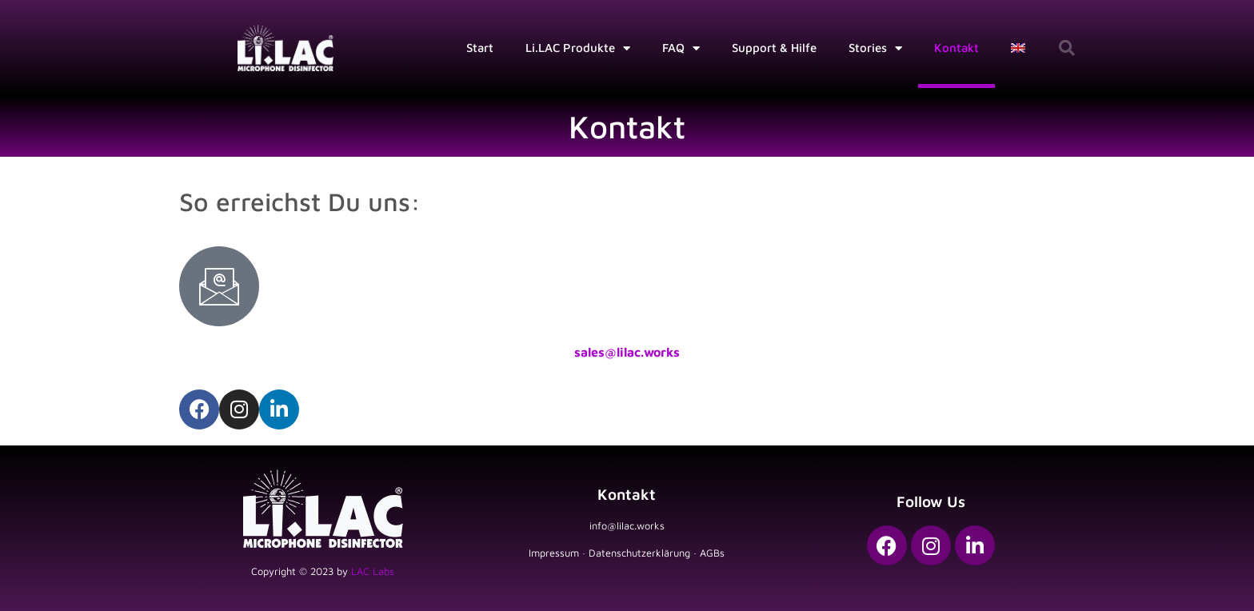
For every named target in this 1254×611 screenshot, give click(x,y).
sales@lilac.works (627, 352)
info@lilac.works (627, 526)
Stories (875, 48)
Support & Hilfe (774, 47)
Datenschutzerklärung (639, 553)
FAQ (681, 48)
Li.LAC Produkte (577, 48)
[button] (1067, 48)
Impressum (554, 553)
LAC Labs (372, 571)
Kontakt (956, 47)
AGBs (712, 553)
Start (479, 47)
